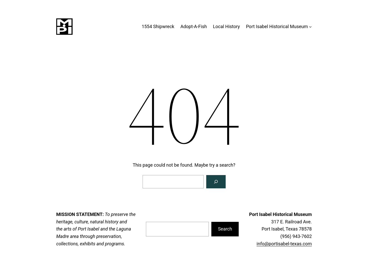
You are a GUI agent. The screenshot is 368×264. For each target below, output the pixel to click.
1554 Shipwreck (158, 26)
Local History (226, 26)
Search (225, 229)
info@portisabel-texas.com (284, 243)
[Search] (216, 181)
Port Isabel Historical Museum (277, 26)
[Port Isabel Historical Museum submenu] (310, 26)
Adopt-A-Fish (193, 26)
